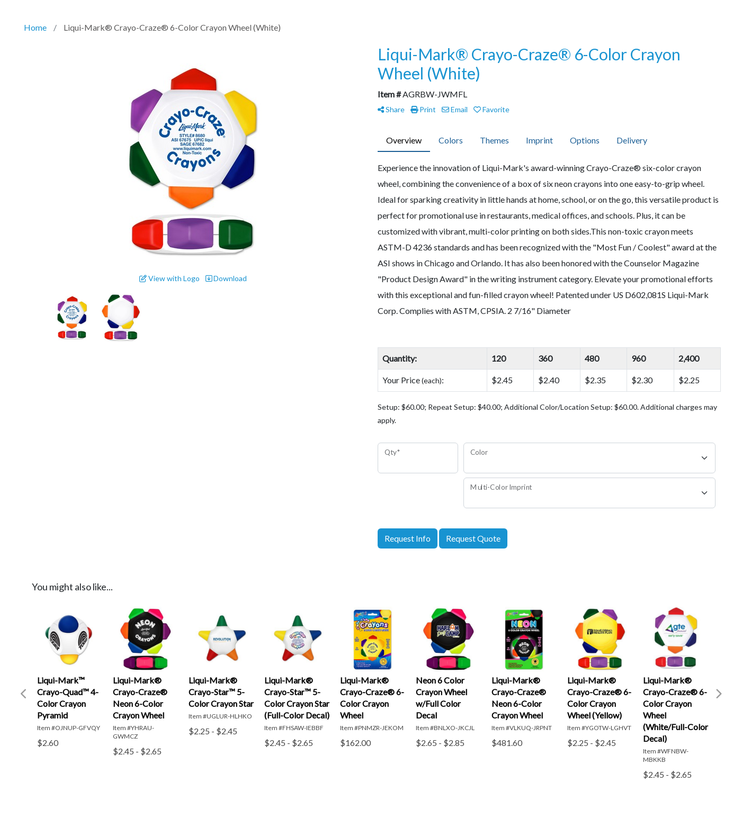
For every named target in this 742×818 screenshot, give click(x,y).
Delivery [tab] (631, 140)
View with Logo (169, 278)
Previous (24, 694)
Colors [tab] (451, 140)
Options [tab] (585, 140)
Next (718, 694)
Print (423, 109)
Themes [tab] (494, 140)
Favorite (491, 109)
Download (226, 278)
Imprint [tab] (539, 140)
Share (391, 109)
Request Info (408, 538)
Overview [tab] (404, 140)
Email (455, 109)
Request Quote (473, 538)
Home (35, 27)
